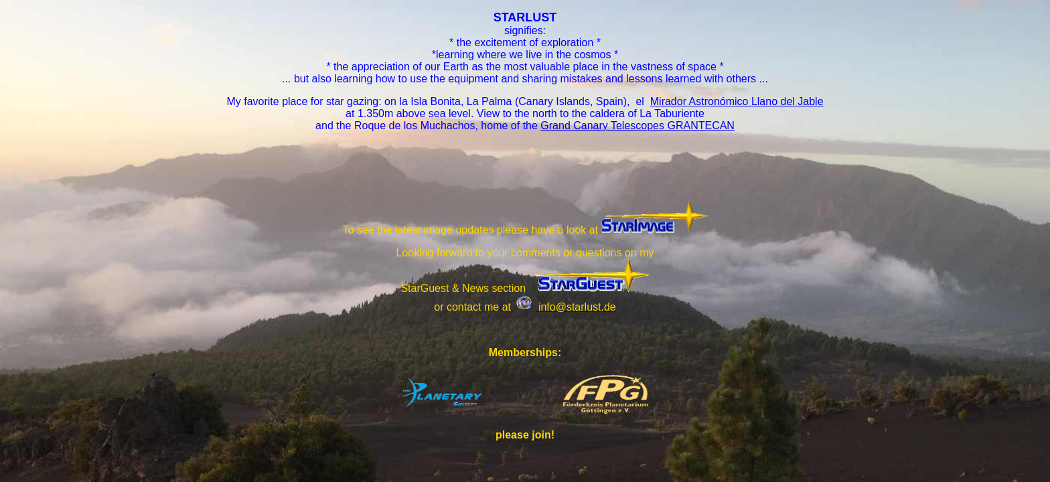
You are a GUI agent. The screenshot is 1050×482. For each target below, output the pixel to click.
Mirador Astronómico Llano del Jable (737, 101)
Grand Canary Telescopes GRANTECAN (637, 125)
